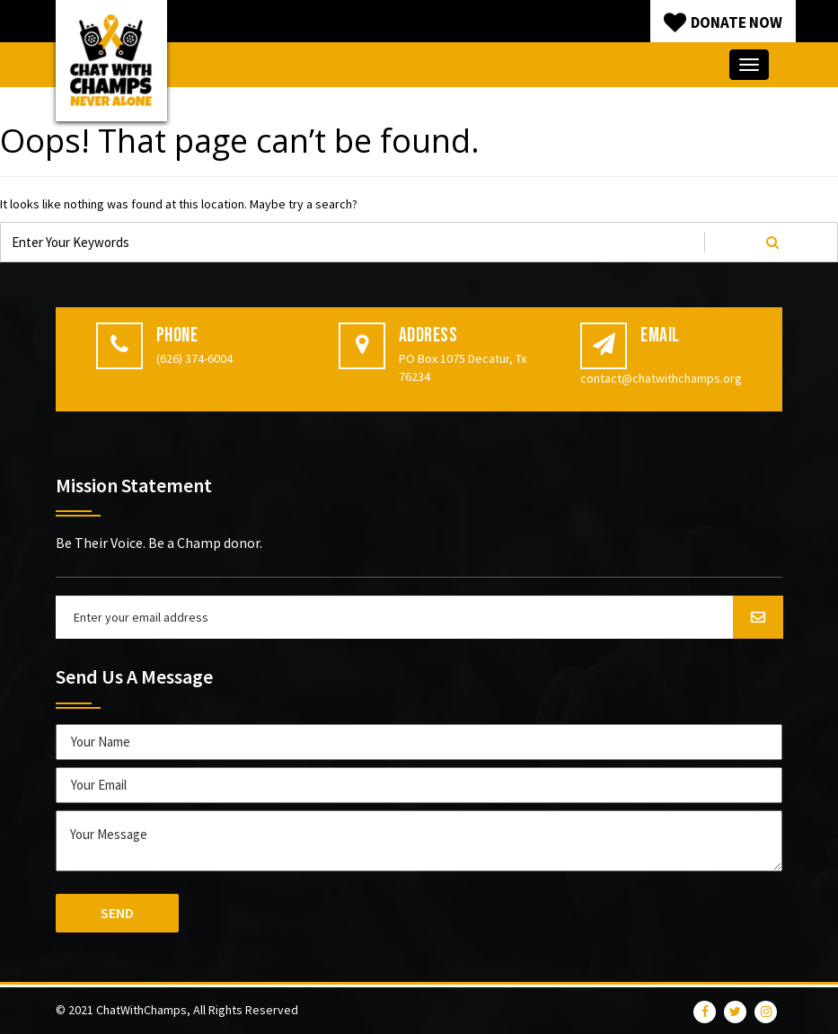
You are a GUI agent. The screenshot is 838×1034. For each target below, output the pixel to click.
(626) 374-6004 (194, 358)
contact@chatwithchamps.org (661, 378)
